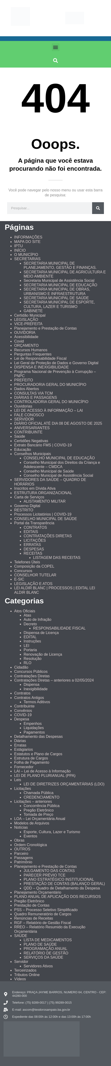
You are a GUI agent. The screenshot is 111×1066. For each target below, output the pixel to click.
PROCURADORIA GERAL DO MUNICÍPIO (50, 385)
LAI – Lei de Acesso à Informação (42, 771)
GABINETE (33, 311)
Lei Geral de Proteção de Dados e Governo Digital (56, 363)
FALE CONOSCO (29, 415)
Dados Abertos (26, 389)
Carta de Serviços (29, 497)
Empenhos (33, 724)
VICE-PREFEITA (28, 324)
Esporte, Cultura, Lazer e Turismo (52, 832)
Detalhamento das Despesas (38, 737)
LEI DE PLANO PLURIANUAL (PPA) (45, 776)
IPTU (18, 246)
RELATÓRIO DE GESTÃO (46, 953)
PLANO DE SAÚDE (40, 944)
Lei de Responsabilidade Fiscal (40, 358)
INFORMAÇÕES (28, 237)
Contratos (22, 693)
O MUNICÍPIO (26, 255)
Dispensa (31, 684)
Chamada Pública (38, 793)
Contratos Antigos (29, 698)
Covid (19, 341)
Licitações (22, 789)
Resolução (33, 659)
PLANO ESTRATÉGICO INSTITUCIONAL (59, 879)
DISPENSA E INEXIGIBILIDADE (41, 367)
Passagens (23, 858)
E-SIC (19, 579)
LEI (26, 646)
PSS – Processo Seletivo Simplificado (46, 910)
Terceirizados (25, 970)
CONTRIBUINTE (28, 432)
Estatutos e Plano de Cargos (38, 754)
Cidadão (21, 667)
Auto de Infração (37, 620)
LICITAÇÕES (35, 540)
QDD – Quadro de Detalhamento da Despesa (62, 888)
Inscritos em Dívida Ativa (35, 488)
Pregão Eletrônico (39, 810)
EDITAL (30, 637)
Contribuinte (24, 706)
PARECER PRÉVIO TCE (44, 875)
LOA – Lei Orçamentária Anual (39, 819)
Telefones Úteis (27, 562)
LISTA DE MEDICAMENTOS (48, 940)
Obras (19, 840)
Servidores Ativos (38, 966)
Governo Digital (27, 506)
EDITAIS (31, 532)
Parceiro (21, 854)
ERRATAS (32, 545)
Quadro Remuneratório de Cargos (42, 914)
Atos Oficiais (24, 611)
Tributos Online (27, 975)
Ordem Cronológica (30, 845)
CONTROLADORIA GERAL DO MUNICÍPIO (51, 402)
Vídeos (20, 979)
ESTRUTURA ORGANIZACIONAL (43, 493)
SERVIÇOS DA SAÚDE (43, 957)
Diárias (20, 741)
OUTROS (22, 849)
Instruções (32, 641)
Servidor (21, 962)
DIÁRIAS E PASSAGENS (35, 398)
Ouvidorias (23, 406)
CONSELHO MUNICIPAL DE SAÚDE (45, 519)
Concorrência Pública (42, 806)
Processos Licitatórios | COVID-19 (42, 514)
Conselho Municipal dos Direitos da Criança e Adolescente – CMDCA (62, 464)
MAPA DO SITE (27, 242)
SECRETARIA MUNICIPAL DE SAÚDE (56, 298)
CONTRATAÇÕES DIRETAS (48, 536)
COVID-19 (23, 715)
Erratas (20, 745)
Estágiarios (23, 749)
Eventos (30, 836)
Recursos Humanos (30, 350)
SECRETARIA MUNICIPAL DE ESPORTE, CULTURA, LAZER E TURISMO (59, 304)
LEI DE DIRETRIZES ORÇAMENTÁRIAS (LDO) (64, 784)
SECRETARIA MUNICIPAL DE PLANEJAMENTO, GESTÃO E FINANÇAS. (60, 265)
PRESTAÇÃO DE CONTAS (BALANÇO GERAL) (64, 884)
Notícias (21, 827)
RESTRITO (23, 510)
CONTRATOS (35, 527)
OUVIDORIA (24, 333)
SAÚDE (20, 936)
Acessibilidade (26, 337)
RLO (27, 663)
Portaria (30, 650)
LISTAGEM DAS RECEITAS (56, 558)
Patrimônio (23, 862)
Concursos (23, 571)
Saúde (19, 436)
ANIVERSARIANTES (32, 428)
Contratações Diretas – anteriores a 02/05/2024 (54, 680)
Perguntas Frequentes (32, 354)
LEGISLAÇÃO (26, 320)
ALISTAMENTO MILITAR (45, 501)
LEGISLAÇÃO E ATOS (33, 584)
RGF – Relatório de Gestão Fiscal (42, 923)
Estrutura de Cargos (31, 758)
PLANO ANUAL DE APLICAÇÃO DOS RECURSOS (57, 897)
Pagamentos (34, 732)
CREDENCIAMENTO (42, 797)
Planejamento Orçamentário (37, 892)
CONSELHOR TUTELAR (35, 575)
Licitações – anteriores (33, 802)
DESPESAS (34, 549)
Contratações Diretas (32, 676)
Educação (22, 450)
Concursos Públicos (30, 672)
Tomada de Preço (38, 814)
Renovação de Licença (43, 654)
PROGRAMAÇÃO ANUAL (45, 949)
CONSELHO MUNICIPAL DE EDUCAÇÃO (59, 458)
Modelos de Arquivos (31, 823)
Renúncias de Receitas (33, 918)
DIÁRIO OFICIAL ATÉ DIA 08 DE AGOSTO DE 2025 (58, 423)
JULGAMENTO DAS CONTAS (49, 871)
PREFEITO (23, 380)
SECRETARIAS (27, 259)
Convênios (23, 711)
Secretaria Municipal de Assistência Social (59, 281)
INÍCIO (20, 250)
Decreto (30, 624)
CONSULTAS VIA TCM (33, 393)
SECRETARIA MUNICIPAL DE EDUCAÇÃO (60, 285)
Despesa (21, 719)
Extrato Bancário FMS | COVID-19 (43, 445)
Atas (27, 615)
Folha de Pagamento (31, 762)
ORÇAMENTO (26, 345)
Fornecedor (24, 767)
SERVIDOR (24, 419)
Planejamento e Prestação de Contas (45, 328)
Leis (17, 780)
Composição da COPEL (34, 566)
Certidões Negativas (31, 441)
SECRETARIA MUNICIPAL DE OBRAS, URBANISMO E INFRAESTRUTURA (57, 291)
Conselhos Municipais (32, 454)
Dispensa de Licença (41, 633)
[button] (56, 47)
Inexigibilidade (35, 689)
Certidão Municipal (30, 315)
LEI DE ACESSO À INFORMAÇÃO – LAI (48, 410)
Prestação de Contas (31, 905)
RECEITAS (33, 553)
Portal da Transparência (34, 523)
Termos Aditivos (37, 702)
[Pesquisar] (98, 208)
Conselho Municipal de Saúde (49, 471)
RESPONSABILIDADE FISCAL (59, 628)
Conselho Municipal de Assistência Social (58, 475)
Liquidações (34, 728)
